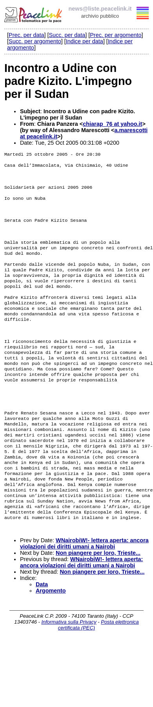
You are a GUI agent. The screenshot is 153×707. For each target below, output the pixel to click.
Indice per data (84, 41)
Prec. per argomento (115, 35)
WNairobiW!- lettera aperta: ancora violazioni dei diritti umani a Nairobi (84, 597)
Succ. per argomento (35, 41)
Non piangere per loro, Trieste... (98, 607)
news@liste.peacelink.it (99, 9)
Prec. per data (26, 35)
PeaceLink (33, 13)
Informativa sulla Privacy (68, 676)
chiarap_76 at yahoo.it (112, 124)
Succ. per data (67, 35)
